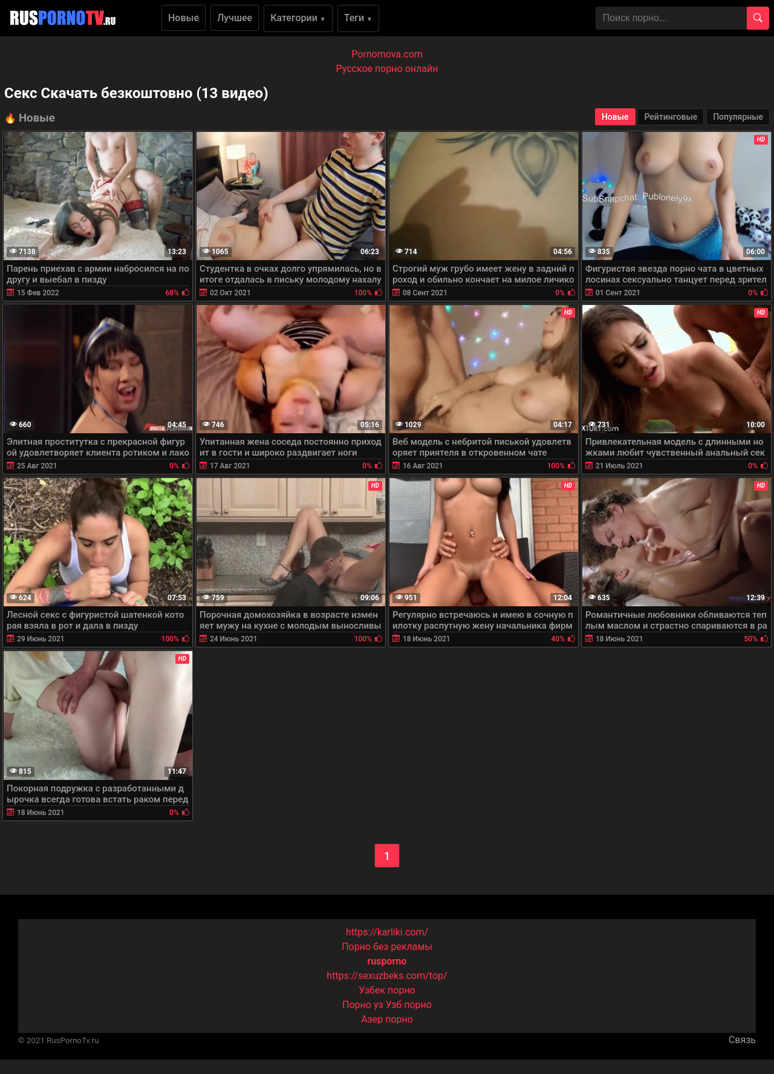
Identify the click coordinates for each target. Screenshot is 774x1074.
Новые (183, 18)
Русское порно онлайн (387, 68)
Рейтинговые (670, 117)
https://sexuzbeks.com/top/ (387, 975)
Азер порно (387, 1019)
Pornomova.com (387, 54)
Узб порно (409, 1004)
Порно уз (362, 1004)
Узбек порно (387, 990)
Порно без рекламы (387, 946)
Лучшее (234, 18)
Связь (742, 1040)
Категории (298, 18)
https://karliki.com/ (387, 932)
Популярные (738, 117)
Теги (358, 18)
